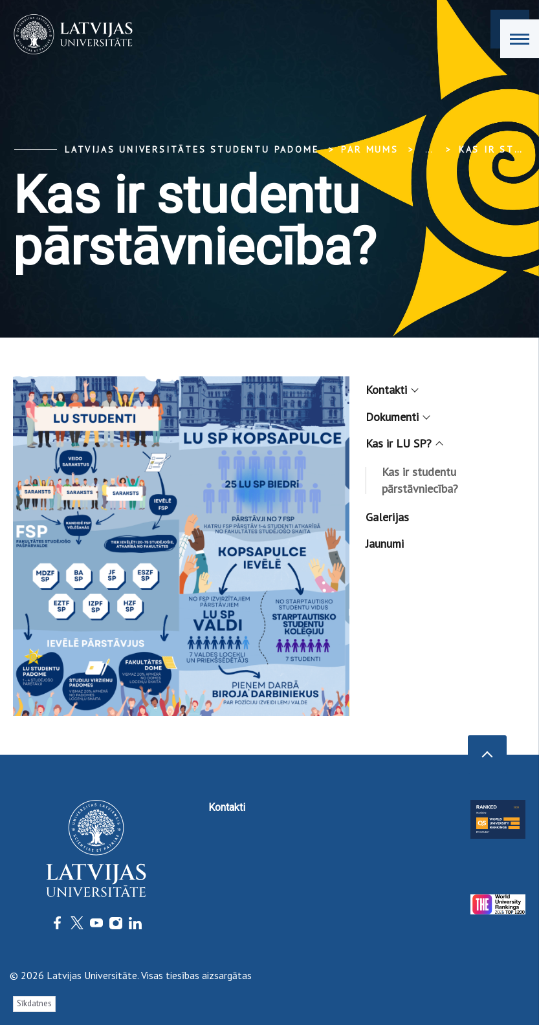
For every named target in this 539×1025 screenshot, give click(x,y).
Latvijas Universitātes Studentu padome (191, 149)
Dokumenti (397, 416)
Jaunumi (385, 543)
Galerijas (387, 517)
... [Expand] (428, 149)
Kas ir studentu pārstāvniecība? (420, 480)
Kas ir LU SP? (403, 443)
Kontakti (391, 389)
